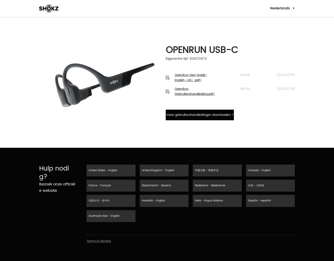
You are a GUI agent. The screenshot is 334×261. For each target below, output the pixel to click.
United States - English (103, 170)
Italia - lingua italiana (209, 201)
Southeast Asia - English (104, 216)
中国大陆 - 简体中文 (207, 170)
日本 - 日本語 (256, 186)
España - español (259, 201)
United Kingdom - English (158, 170)
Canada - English (259, 170)
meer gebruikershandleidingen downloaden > (199, 114)
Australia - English (153, 201)
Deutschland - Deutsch (156, 186)
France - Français (100, 186)
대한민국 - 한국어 (99, 201)
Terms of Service (98, 241)
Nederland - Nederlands (210, 186)
